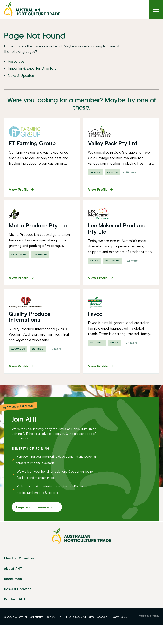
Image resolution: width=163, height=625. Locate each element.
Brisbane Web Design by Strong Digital (148, 616)
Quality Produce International (29, 316)
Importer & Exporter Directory (32, 68)
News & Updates (21, 75)
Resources (16, 61)
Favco (95, 313)
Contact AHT (15, 599)
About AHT (13, 568)
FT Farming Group (32, 143)
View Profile (21, 189)
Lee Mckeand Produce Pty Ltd (116, 228)
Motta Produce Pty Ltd (38, 225)
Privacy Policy (118, 616)
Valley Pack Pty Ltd (112, 143)
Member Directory (19, 558)
